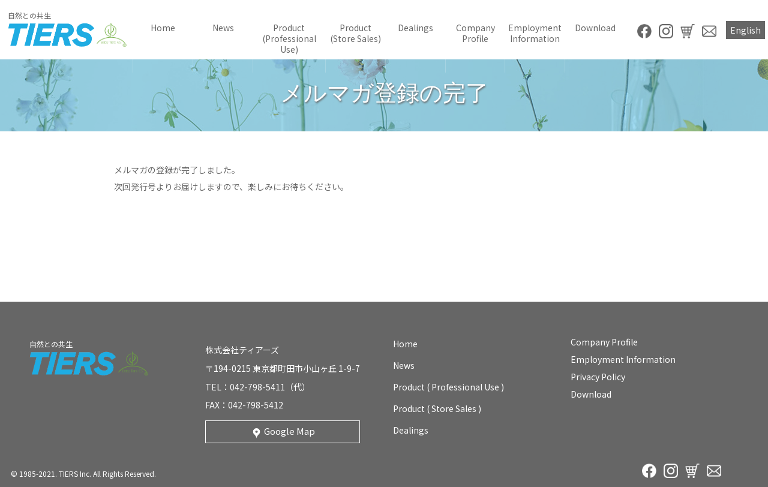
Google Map (289, 431)
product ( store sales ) (437, 408)
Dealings (415, 28)
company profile (475, 33)
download (595, 28)
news (223, 28)
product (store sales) (355, 33)
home (163, 28)
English (745, 30)
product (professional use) (289, 38)
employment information (535, 33)
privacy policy (598, 377)
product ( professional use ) (448, 387)
